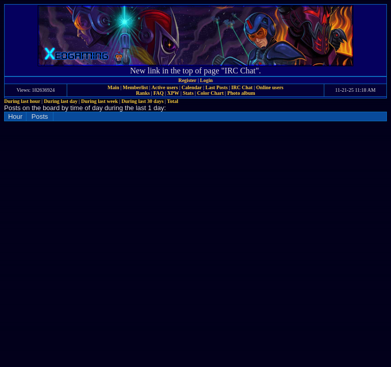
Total (172, 101)
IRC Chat (242, 87)
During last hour (22, 101)
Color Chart (210, 93)
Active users (165, 87)
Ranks (143, 93)
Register (187, 80)
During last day (60, 101)
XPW (173, 93)
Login (206, 80)
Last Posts (216, 87)
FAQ (158, 93)
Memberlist (135, 87)
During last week (99, 101)
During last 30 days (143, 101)
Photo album (241, 93)
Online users (270, 87)
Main (113, 87)
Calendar (191, 87)
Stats (188, 93)
